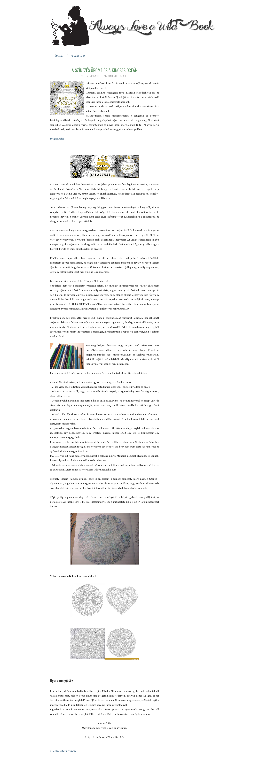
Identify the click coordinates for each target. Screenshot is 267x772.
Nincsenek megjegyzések (115, 76)
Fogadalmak (78, 55)
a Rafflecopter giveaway (63, 751)
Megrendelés (57, 138)
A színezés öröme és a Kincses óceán (104, 70)
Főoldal (58, 55)
